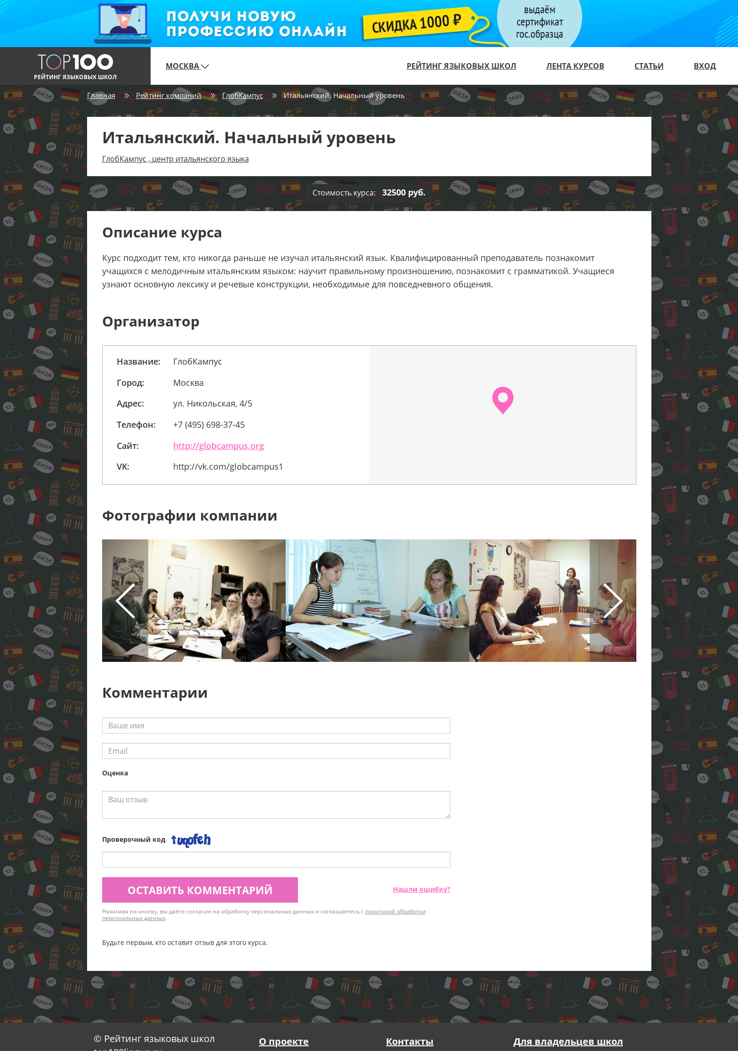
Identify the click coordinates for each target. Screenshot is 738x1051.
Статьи (649, 66)
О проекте (284, 1041)
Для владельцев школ (568, 1041)
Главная (101, 95)
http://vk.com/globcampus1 (228, 466)
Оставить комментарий (200, 890)
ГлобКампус (242, 95)
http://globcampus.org (218, 445)
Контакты (409, 1041)
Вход (705, 66)
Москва (187, 66)
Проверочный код (133, 839)
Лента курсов (575, 66)
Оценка (115, 772)
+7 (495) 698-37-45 (209, 424)
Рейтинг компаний (168, 95)
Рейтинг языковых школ (461, 66)
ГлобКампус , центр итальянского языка (175, 159)
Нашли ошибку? (421, 889)
